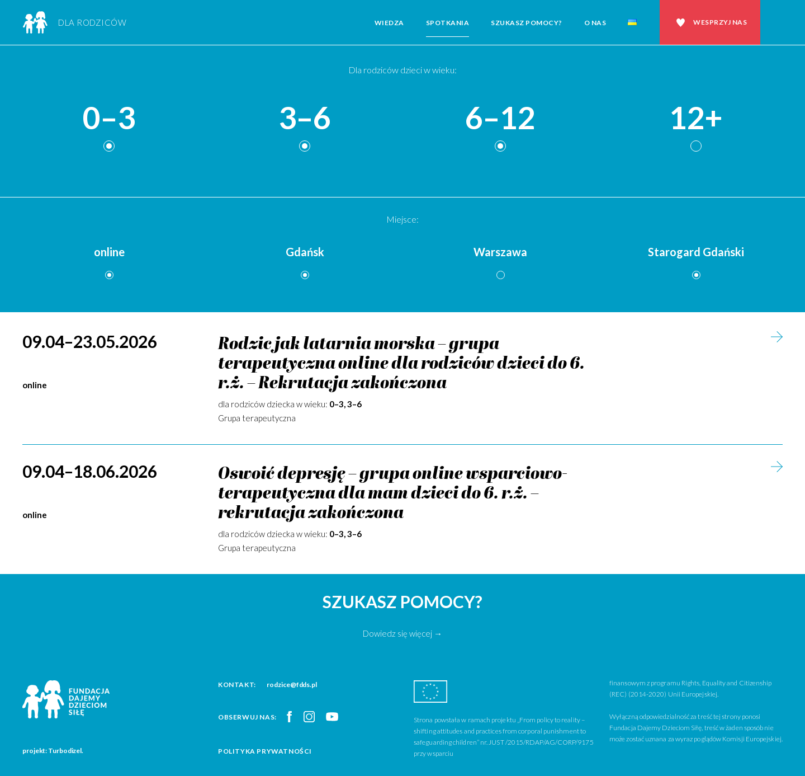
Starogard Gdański (696, 251)
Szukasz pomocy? (526, 22)
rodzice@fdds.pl (292, 684)
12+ (696, 118)
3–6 (304, 118)
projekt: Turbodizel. (52, 750)
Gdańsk (305, 251)
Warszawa (500, 251)
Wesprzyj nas (720, 22)
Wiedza (389, 22)
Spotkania (448, 22)
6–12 (500, 118)
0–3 (109, 118)
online (109, 251)
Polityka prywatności (265, 751)
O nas (595, 22)
